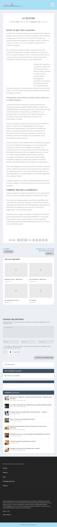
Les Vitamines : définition (37, 279)
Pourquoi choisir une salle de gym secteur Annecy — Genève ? (28, 412)
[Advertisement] (20, 75)
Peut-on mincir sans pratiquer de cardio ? (22, 419)
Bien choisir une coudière (12, 376)
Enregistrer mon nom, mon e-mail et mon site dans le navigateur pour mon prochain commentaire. (27, 347)
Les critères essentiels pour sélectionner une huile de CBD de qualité (30, 405)
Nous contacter (7, 514)
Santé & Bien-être (21, 400)
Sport (18, 413)
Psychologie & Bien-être (9, 481)
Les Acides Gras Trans (12, 300)
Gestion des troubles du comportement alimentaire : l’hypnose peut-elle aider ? (31, 397)
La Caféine (32, 300)
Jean (17, 22)
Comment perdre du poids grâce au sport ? (23, 441)
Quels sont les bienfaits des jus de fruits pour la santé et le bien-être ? (28, 427)
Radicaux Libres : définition (14, 279)
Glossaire (33, 22)
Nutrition (19, 421)
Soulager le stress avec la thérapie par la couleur (25, 448)
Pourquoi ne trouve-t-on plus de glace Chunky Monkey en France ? (30, 434)
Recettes (5, 468)
